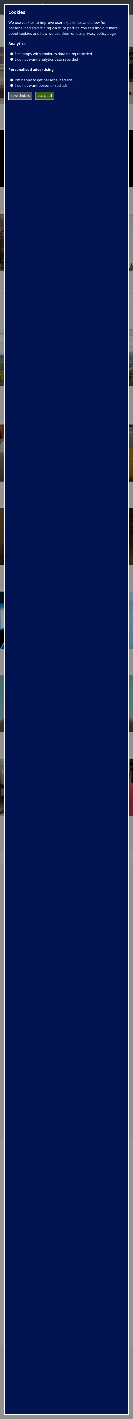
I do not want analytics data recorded (46, 59)
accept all (45, 95)
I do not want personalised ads (41, 85)
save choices (20, 95)
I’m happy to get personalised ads (44, 79)
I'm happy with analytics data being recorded (53, 53)
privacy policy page (99, 33)
